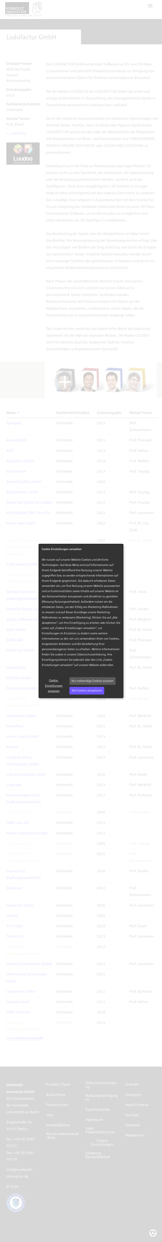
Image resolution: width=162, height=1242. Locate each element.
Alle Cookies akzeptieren (87, 690)
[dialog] (81, 621)
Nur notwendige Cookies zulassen (92, 681)
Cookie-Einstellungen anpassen (54, 686)
